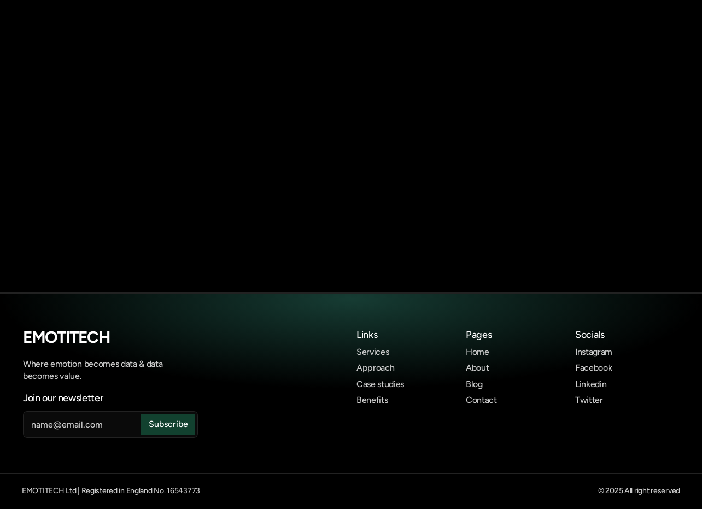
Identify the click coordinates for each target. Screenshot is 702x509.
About (477, 367)
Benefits (372, 400)
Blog (474, 384)
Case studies (380, 384)
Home (477, 352)
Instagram (593, 352)
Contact (481, 400)
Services (372, 352)
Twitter (589, 400)
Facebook (593, 367)
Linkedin (590, 384)
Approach (375, 367)
